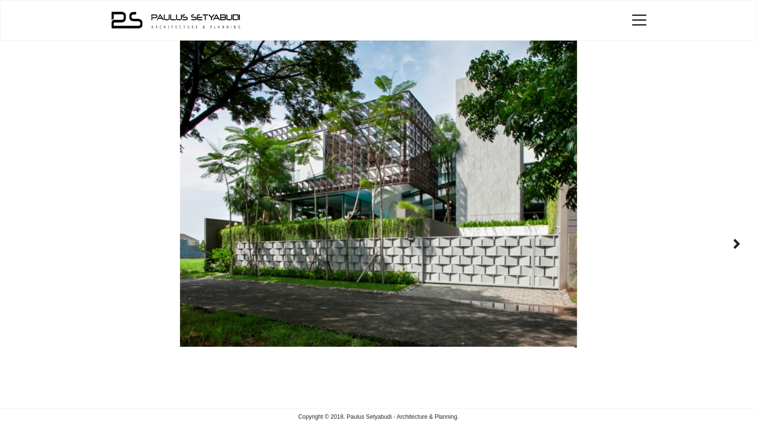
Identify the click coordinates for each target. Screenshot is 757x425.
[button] (736, 243)
